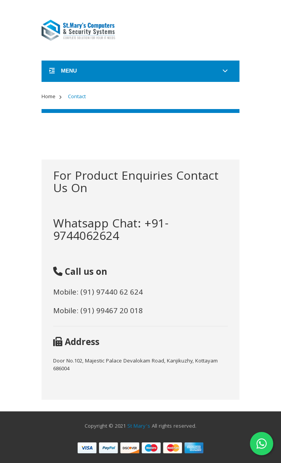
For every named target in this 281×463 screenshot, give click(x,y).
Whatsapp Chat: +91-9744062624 (111, 231)
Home (49, 97)
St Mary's (138, 426)
